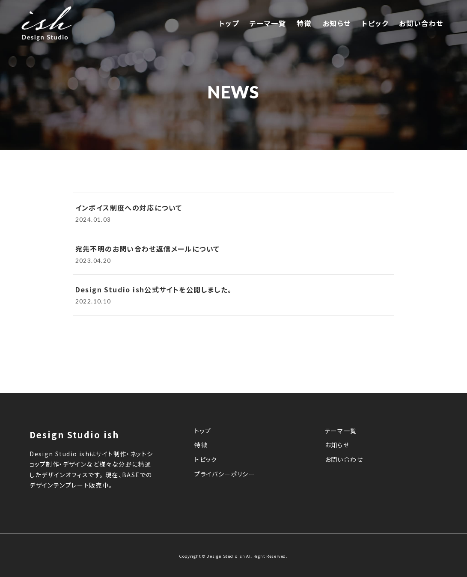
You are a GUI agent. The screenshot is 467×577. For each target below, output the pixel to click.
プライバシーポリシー (224, 474)
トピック (375, 23)
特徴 (304, 23)
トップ (229, 23)
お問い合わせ (421, 23)
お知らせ (337, 23)
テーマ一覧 (268, 23)
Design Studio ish (226, 556)
